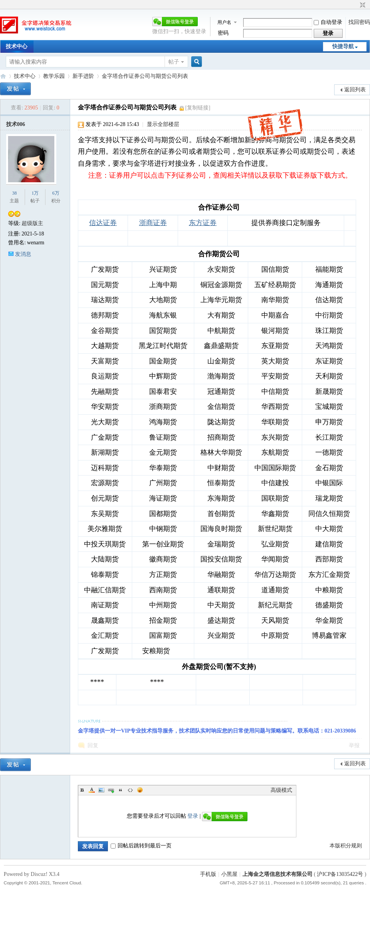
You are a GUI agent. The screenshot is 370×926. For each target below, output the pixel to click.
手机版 (208, 874)
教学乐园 (54, 76)
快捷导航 (343, 46)
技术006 (15, 124)
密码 (223, 33)
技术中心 (16, 46)
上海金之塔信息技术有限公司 (277, 874)
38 (14, 193)
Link (111, 790)
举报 (354, 745)
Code (130, 790)
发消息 (23, 254)
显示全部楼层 (163, 124)
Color (92, 790)
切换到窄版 (361, 5)
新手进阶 (83, 76)
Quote (120, 790)
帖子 (173, 62)
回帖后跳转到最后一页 (141, 846)
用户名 (224, 22)
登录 (192, 816)
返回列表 (355, 89)
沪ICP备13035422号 (340, 874)
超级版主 (32, 223)
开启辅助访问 (355, 5)
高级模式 (281, 790)
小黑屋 (229, 874)
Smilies (140, 790)
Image (101, 790)
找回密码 (359, 22)
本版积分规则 (346, 846)
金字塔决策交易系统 (3, 76)
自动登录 (328, 22)
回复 (92, 745)
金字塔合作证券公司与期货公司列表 (145, 76)
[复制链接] (197, 108)
